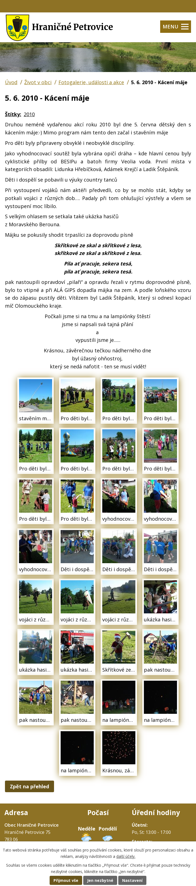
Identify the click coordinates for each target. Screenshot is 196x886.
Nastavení (132, 880)
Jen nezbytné (100, 880)
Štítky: (13, 114)
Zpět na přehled (29, 786)
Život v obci (38, 82)
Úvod (11, 82)
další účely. (125, 856)
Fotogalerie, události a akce (91, 82)
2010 (29, 114)
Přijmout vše (65, 880)
